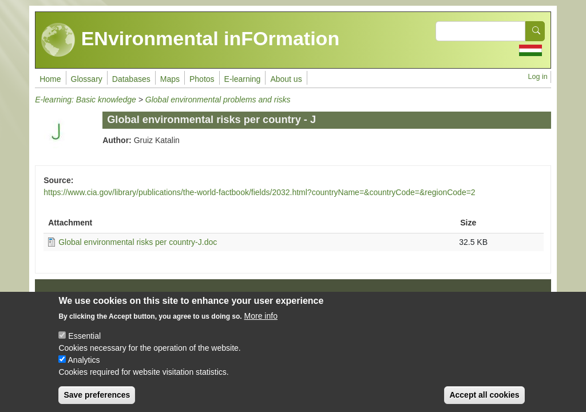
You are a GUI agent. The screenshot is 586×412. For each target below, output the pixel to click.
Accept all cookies (484, 400)
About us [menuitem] (286, 79)
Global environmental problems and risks (218, 99)
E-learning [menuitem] (242, 79)
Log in (537, 77)
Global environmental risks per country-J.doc (137, 242)
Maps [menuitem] (170, 79)
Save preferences (97, 400)
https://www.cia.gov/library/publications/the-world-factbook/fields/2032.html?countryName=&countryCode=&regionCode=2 (259, 192)
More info (261, 321)
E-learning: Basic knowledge (85, 99)
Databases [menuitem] (131, 79)
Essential (84, 341)
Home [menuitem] (50, 79)
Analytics (84, 365)
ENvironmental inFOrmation (190, 40)
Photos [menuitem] (202, 79)
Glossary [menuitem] (86, 79)
